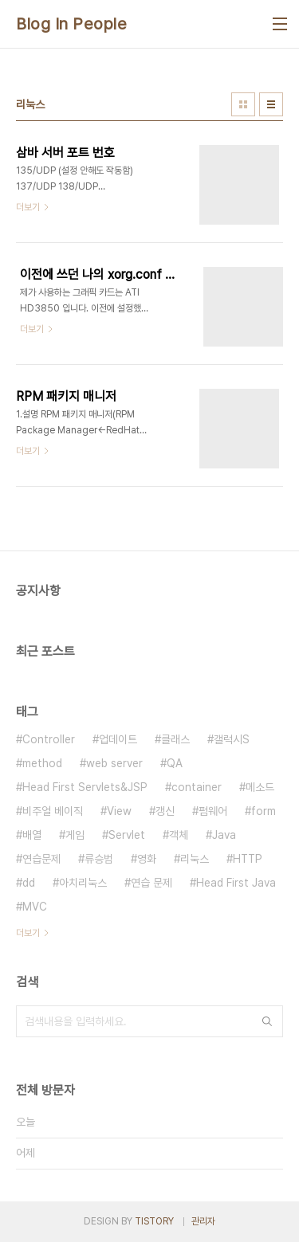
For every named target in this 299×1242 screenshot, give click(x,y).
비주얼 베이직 (52, 811)
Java (224, 835)
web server (114, 763)
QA (175, 763)
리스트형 (271, 104)
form (263, 811)
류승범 (99, 858)
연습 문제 (151, 882)
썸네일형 (243, 104)
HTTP (247, 858)
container (196, 787)
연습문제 (41, 858)
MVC (34, 906)
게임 (75, 835)
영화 (146, 858)
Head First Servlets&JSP (85, 787)
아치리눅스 (83, 882)
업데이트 (118, 739)
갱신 (165, 811)
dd (28, 882)
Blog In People (71, 24)
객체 (178, 835)
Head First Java (236, 882)
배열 (31, 835)
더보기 (28, 932)
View (119, 811)
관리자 (203, 1221)
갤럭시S (232, 739)
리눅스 (194, 858)
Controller (48, 739)
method (42, 763)
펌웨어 (213, 811)
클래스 (175, 739)
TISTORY (154, 1221)
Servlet (126, 835)
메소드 (260, 787)
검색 (267, 1021)
